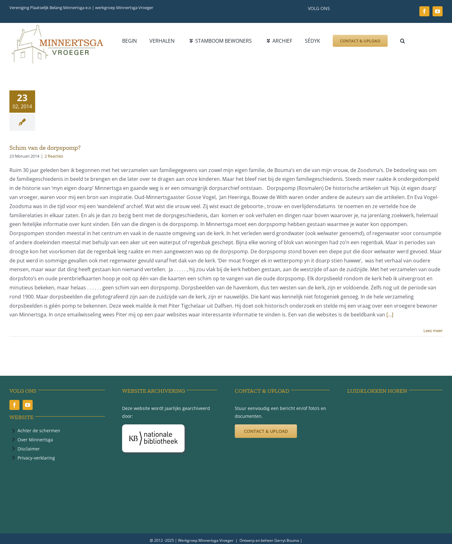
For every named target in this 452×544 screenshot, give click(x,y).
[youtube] (438, 11)
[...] (389, 314)
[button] (402, 41)
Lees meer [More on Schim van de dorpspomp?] (433, 330)
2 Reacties (54, 156)
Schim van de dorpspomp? (45, 147)
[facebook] (424, 11)
